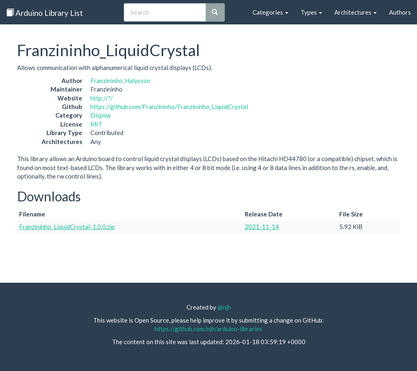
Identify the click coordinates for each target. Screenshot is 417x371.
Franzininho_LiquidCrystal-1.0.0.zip (67, 226)
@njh (224, 307)
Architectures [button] (355, 12)
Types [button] (311, 12)
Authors (400, 12)
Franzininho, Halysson (120, 80)
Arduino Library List (44, 12)
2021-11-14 (262, 226)
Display (100, 115)
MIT (96, 124)
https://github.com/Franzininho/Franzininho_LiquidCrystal (169, 106)
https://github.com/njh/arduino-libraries (208, 328)
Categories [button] (270, 12)
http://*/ (101, 98)
